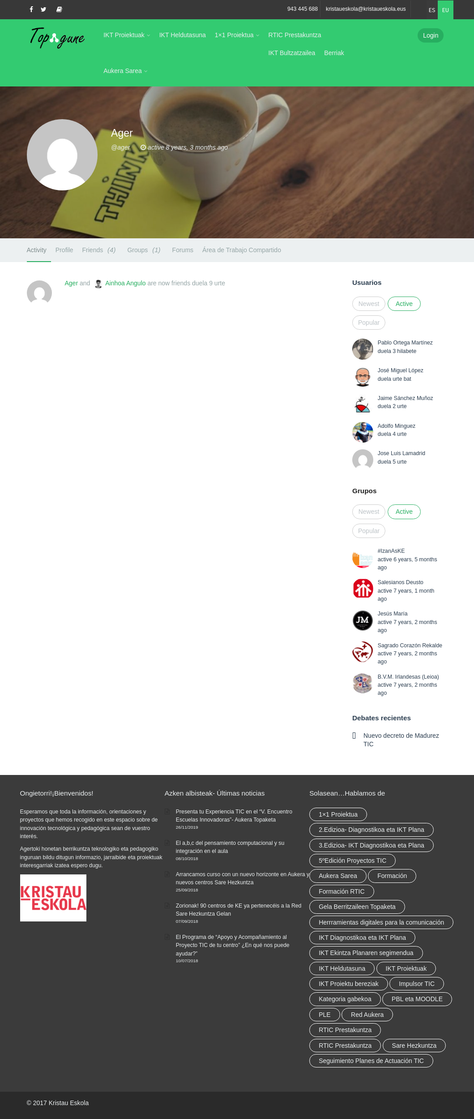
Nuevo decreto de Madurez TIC (401, 739)
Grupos (364, 491)
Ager (71, 283)
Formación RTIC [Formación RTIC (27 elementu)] (341, 891)
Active (404, 303)
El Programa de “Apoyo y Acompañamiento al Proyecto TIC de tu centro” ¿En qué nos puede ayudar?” (233, 945)
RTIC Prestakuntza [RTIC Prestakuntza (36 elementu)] (345, 1029)
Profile (64, 250)
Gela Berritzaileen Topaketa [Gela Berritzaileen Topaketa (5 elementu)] (357, 906)
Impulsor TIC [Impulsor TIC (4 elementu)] (417, 983)
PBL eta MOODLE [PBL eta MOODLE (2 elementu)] (417, 999)
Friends (100, 249)
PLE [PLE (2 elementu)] (324, 1014)
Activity (37, 250)
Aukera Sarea (122, 70)
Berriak (334, 52)
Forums (182, 250)
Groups (145, 249)
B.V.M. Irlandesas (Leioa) (408, 677)
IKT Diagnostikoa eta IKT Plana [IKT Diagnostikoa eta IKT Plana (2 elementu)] (362, 937)
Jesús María (393, 614)
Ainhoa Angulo (125, 283)
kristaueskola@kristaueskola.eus (366, 9)
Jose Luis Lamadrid (401, 453)
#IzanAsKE (391, 551)
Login (430, 35)
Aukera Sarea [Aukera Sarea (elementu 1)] (338, 875)
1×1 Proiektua (234, 35)
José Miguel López (400, 370)
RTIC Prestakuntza (295, 35)
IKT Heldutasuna (182, 35)
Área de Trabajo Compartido (241, 250)
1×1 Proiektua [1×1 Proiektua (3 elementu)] (338, 814)
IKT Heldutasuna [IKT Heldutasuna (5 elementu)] (342, 968)
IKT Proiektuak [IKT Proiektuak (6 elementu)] (406, 968)
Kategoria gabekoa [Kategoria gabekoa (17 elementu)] (345, 999)
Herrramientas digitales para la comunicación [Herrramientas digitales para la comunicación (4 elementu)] (381, 922)
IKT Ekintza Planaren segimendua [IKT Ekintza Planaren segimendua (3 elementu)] (366, 952)
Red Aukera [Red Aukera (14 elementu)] (367, 1014)
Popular (369, 322)
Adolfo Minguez (396, 426)
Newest (369, 303)
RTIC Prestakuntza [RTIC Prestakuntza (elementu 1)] (345, 1045)
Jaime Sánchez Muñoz (405, 398)
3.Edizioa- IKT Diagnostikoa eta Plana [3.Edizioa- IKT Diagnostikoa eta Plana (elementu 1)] (371, 845)
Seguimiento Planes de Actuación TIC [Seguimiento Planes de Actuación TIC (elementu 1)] (371, 1060)
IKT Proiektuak (124, 35)
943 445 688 (302, 9)
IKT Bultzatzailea (292, 52)
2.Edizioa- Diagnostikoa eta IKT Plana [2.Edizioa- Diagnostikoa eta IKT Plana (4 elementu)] (371, 829)
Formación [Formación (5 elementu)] (392, 875)
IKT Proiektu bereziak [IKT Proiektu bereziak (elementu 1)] (349, 983)
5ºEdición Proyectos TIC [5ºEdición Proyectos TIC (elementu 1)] (352, 860)
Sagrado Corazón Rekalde (410, 645)
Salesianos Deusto (400, 582)
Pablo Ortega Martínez (405, 343)
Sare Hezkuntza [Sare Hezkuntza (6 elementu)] (414, 1045)
